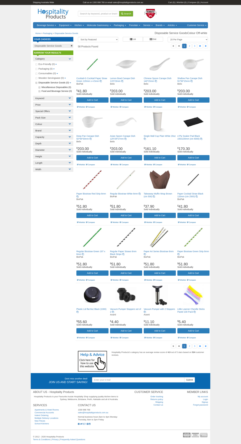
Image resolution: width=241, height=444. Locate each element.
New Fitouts (40, 421)
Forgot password (200, 405)
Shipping (159, 402)
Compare (193, 2)
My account (203, 396)
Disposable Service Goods (66, 33)
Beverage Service (46, 25)
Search (126, 13)
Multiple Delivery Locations (46, 418)
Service (148, 25)
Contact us (158, 405)
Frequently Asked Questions (72, 439)
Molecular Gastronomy (99, 25)
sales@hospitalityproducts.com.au (128, 2)
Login (205, 399)
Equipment (65, 25)
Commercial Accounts (44, 412)
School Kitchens (42, 423)
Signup (205, 402)
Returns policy (156, 399)
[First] (173, 46)
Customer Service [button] (196, 25)
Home (38, 33)
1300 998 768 (98, 2)
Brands (160, 25)
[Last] (205, 46)
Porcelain (134, 25)
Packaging (120, 25)
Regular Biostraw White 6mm (125, 193)
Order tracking (156, 396)
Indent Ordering (41, 415)
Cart (171, 2)
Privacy (55, 439)
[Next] (200, 46)
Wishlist (181, 2)
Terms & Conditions (41, 439)
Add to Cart (92, 100)
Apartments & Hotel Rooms (47, 410)
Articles (172, 25)
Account (204, 2)
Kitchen (79, 25)
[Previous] (178, 46)
